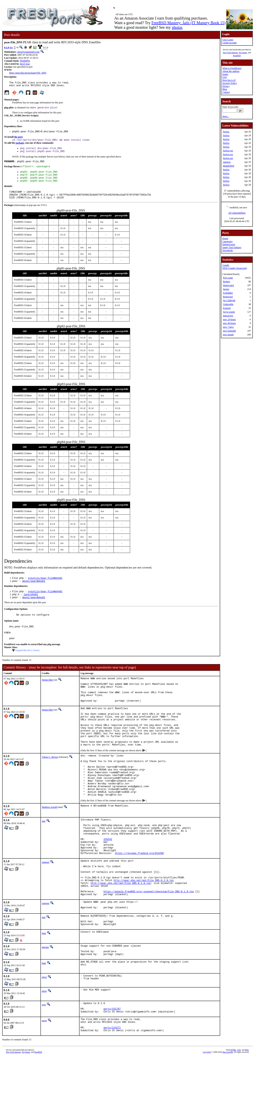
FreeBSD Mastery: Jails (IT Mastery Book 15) (188, 23)
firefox (226, 131)
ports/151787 (112, 1066)
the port (18, 139)
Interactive (228, 315)
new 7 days (228, 327)
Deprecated (228, 285)
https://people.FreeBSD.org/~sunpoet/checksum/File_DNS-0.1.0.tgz (148, 941)
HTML (233, 1111)
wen (44, 1060)
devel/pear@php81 (33, 590)
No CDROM (229, 300)
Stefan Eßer (47, 691)
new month (228, 334)
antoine (45, 1000)
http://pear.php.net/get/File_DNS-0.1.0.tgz (144, 927)
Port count (228, 277)
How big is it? (229, 80)
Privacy (226, 86)
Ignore (226, 289)
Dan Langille (228, 1113)
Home (225, 238)
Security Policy (229, 83)
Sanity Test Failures (231, 247)
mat (43, 855)
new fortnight (229, 330)
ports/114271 (112, 1088)
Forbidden (228, 293)
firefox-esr (228, 150)
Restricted (228, 296)
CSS (239, 1111)
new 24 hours (229, 319)
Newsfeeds (227, 250)
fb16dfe (25, 61)
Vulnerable (228, 304)
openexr (227, 162)
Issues (225, 74)
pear (28, 64)
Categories (227, 241)
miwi (44, 1033)
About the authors (230, 71)
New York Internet (230, 52)
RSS (247, 1111)
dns (11, 47)
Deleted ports (228, 244)
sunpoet (45, 904)
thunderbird (228, 165)
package (20, 145)
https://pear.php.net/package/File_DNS (27, 73)
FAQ (224, 77)
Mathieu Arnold (49, 841)
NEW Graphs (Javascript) (234, 268)
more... (225, 116)
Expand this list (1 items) (27, 662)
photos (177, 27)
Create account (229, 42)
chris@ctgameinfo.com (28, 51)
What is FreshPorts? (232, 68)
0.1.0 (6, 47)
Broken (226, 281)
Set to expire (229, 311)
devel (22, 64)
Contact (226, 92)
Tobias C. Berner (50, 782)
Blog (224, 89)
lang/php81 (31, 604)
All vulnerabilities (237, 213)
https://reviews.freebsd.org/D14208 (139, 895)
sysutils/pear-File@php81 (45, 586)
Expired (226, 308)
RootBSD (237, 55)
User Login (227, 39)
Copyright (207, 1113)
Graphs (225, 265)
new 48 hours (229, 323)
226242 (107, 878)
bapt (44, 987)
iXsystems (243, 52)
